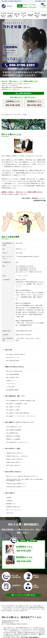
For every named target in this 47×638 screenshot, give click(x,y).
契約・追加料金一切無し (12, 377)
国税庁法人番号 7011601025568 (23, 334)
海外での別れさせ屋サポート (13, 465)
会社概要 (8, 497)
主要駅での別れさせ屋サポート (14, 462)
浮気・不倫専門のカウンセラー (14, 427)
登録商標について (11, 503)
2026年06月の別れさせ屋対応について (16, 486)
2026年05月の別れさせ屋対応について (16, 483)
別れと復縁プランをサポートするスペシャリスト (19, 422)
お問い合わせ (9, 513)
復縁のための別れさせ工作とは (14, 366)
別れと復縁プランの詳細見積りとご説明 (16, 403)
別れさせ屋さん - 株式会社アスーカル (21, 617)
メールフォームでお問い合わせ (23, 595)
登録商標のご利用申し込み (13, 506)
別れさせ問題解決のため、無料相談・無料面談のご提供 (20, 400)
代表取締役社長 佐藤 (39, 200)
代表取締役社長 (7, 262)
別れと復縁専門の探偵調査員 (13, 430)
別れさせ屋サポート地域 (12, 448)
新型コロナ (42, 634)
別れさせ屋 (4, 1)
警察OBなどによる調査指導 (13, 439)
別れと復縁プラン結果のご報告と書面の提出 (17, 413)
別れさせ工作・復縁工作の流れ (14, 371)
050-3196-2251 (30, 266)
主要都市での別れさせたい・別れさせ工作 (17, 456)
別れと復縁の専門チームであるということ (17, 442)
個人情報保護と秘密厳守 (12, 390)
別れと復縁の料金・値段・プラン (15, 396)
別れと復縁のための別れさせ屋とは (15, 354)
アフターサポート (11, 383)
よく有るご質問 (10, 386)
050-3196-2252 (32, 268)
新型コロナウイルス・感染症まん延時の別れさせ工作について (22, 476)
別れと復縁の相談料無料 (12, 374)
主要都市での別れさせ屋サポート (15, 453)
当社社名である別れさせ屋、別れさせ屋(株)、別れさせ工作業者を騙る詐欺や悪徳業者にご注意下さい (24, 480)
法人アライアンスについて (13, 510)
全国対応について (11, 380)
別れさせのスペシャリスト (13, 357)
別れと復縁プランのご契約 (13, 406)
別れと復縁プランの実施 (12, 410)
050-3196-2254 (38, 272)
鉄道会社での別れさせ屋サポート (15, 459)
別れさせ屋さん (10, 493)
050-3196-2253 (32, 270)
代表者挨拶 (9, 500)
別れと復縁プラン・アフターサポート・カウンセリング (20, 416)
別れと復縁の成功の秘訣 (12, 360)
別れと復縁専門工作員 (12, 433)
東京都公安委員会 (20, 331)
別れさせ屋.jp (19, 252)
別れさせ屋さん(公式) (40, 1)
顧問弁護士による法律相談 (13, 436)
